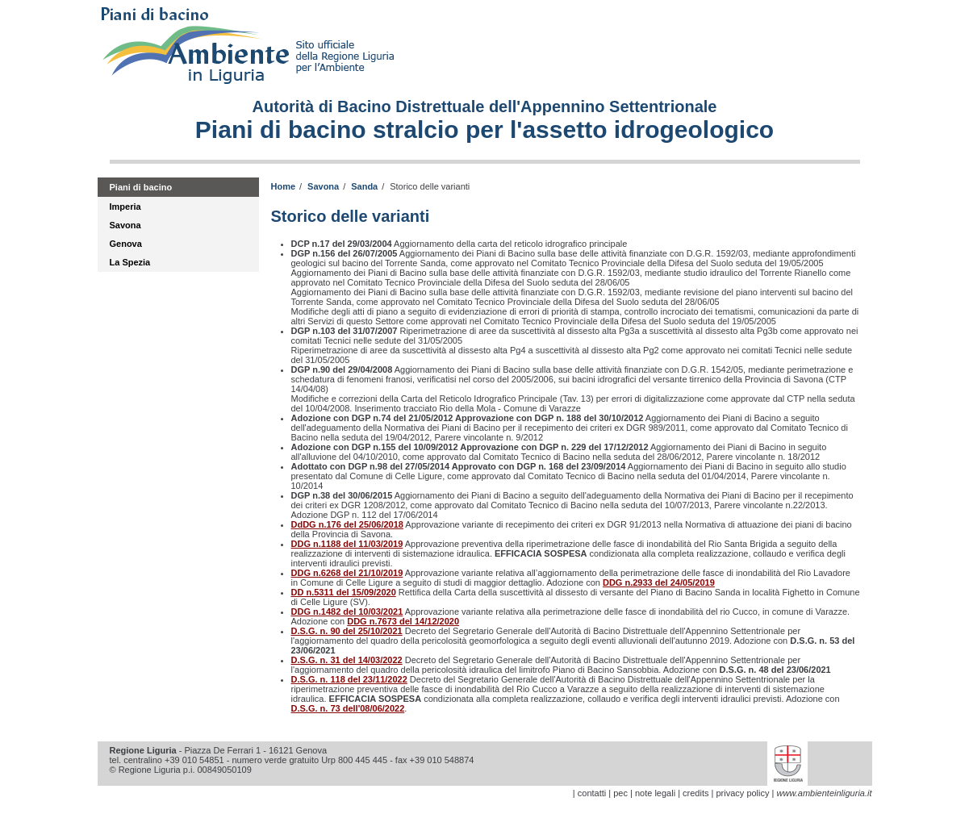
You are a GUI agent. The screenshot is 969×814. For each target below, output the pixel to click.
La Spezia (130, 262)
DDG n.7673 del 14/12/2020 (403, 621)
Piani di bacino (141, 187)
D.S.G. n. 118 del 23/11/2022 (349, 679)
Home (283, 186)
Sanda (364, 186)
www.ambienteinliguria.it (824, 793)
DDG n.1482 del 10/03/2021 (347, 611)
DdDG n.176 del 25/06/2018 (347, 524)
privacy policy (742, 793)
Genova (126, 243)
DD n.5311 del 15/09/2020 (343, 592)
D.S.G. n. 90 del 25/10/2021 (347, 631)
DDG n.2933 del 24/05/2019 (659, 582)
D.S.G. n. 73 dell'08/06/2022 (348, 708)
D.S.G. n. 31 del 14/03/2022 (347, 660)
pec (620, 793)
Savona (125, 225)
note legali (655, 793)
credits (695, 793)
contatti (592, 793)
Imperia (125, 206)
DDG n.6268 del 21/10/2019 (347, 573)
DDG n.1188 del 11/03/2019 (347, 544)
